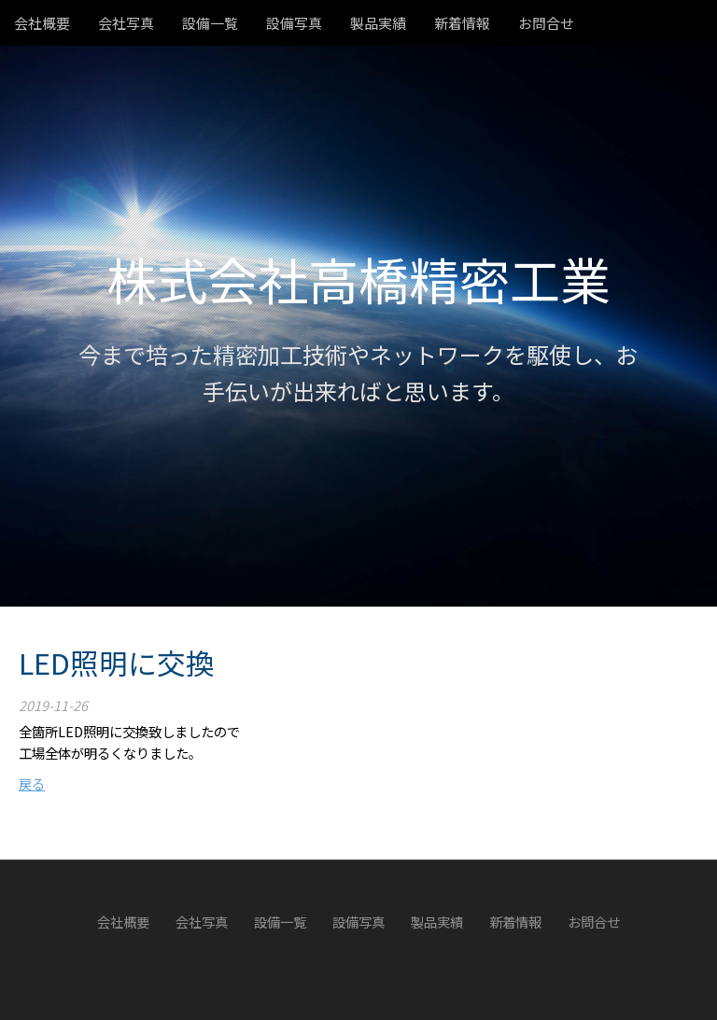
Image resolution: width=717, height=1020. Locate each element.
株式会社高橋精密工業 (358, 278)
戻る (32, 783)
